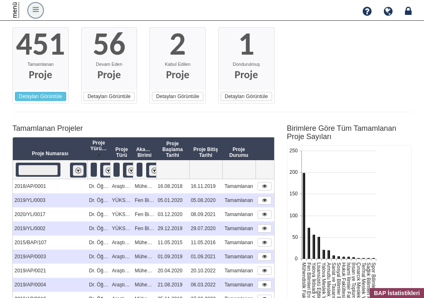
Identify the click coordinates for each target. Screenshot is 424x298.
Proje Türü (122, 152)
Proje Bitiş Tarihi (205, 152)
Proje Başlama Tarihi (172, 149)
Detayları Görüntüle (40, 96)
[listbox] (78, 170)
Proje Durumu (238, 152)
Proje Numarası (50, 153)
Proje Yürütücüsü (100, 149)
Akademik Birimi (146, 152)
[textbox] (38, 170)
